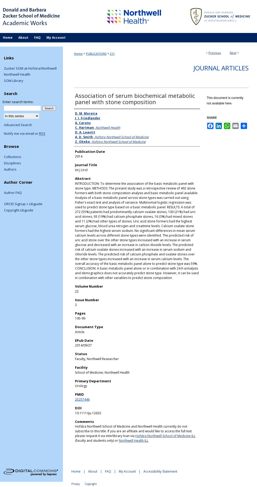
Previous (214, 53)
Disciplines (12, 163)
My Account (127, 471)
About (92, 471)
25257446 (82, 399)
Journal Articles (221, 68)
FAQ (108, 471)
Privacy (75, 484)
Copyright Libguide (18, 210)
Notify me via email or (24, 134)
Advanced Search (18, 124)
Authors (10, 169)
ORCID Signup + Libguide (23, 204)
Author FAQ (13, 193)
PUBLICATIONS (96, 53)
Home (78, 53)
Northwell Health (17, 74)
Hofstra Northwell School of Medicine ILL (165, 436)
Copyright (91, 484)
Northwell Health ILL (133, 440)
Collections (12, 157)
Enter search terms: (18, 101)
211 (112, 53)
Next (233, 53)
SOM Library (13, 81)
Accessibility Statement (160, 471)
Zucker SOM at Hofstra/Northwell (30, 68)
